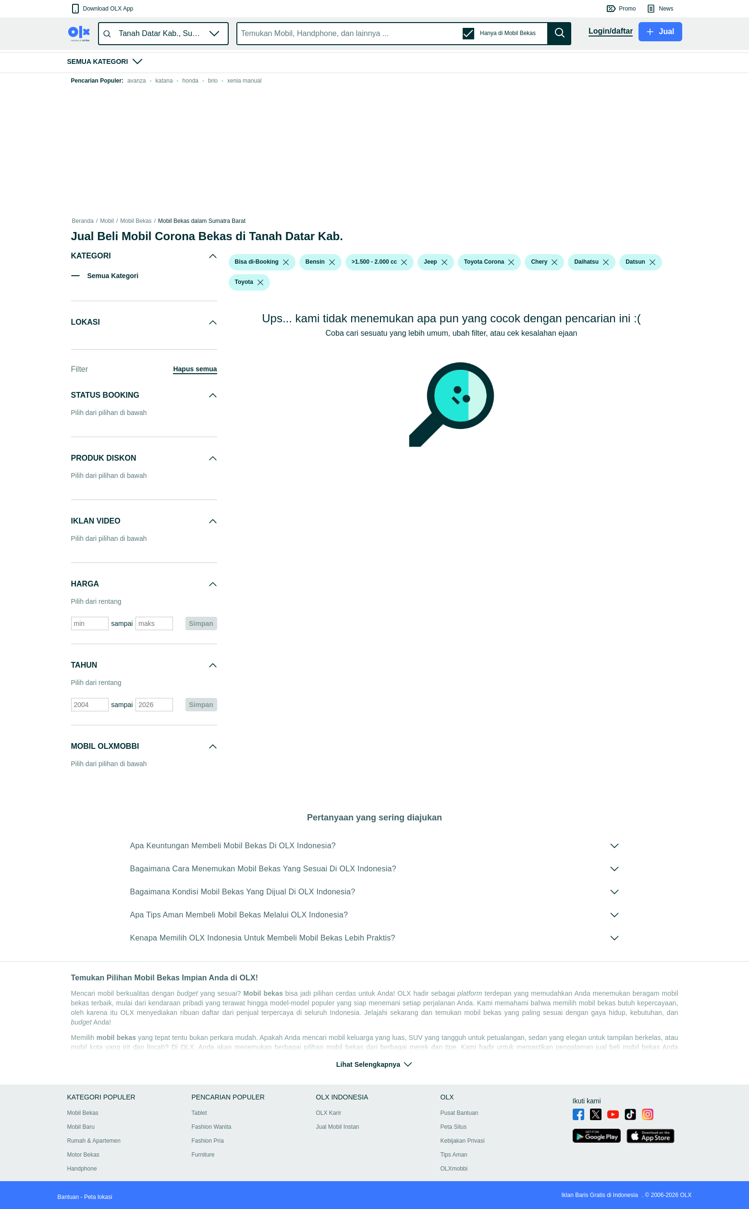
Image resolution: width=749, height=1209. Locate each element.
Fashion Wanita (212, 1127)
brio (213, 80)
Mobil (107, 221)
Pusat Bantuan (460, 1113)
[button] (102, 8)
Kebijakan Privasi (463, 1140)
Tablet (199, 1113)
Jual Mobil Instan (337, 1127)
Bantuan (68, 1197)
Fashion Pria (208, 1140)
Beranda (83, 221)
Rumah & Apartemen (94, 1140)
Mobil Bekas (135, 221)
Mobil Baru (81, 1127)
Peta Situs (454, 1127)
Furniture (203, 1154)
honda (190, 80)
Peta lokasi (98, 1197)
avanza (136, 80)
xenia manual (244, 80)
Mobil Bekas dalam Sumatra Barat (202, 221)
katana (164, 80)
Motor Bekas (83, 1154)
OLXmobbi (454, 1168)
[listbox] (285, 262)
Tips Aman (454, 1154)
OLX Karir (329, 1113)
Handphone (82, 1168)
